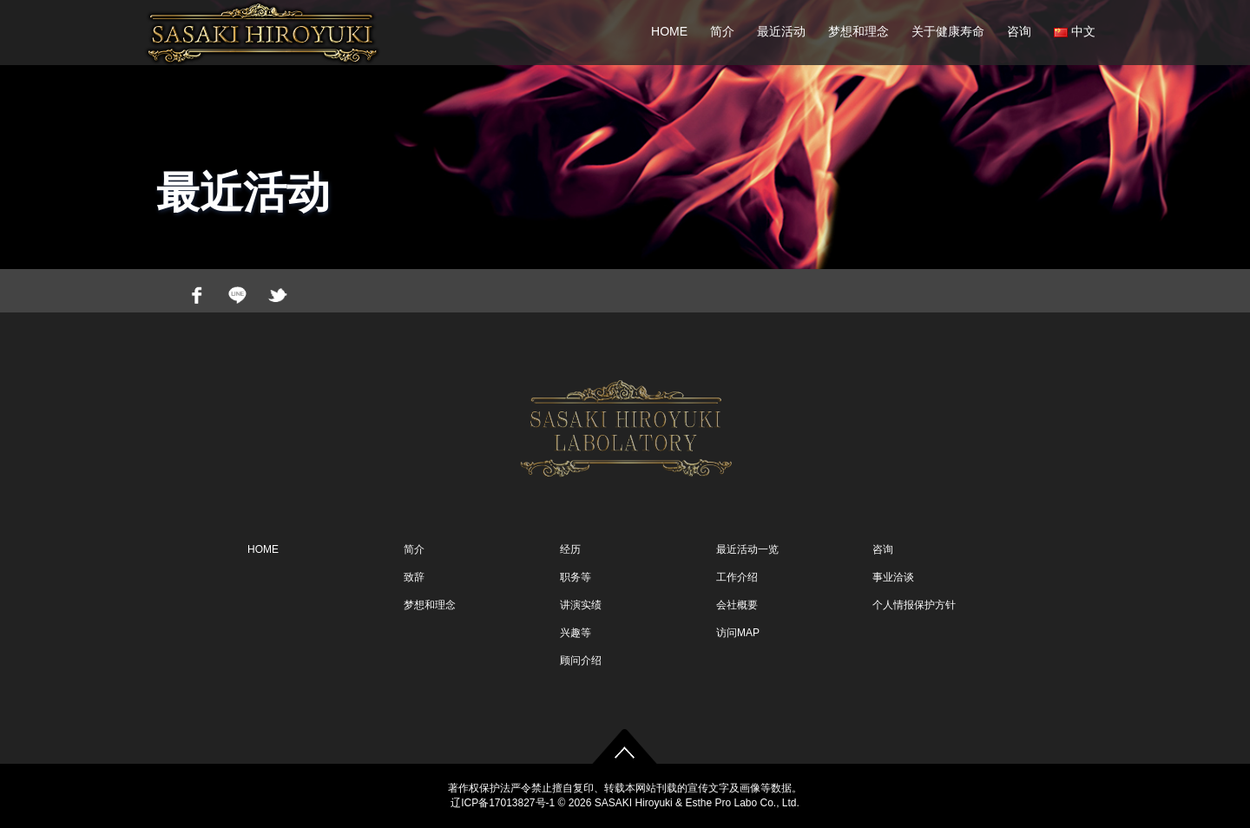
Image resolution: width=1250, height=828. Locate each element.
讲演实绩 (581, 605)
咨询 (1019, 31)
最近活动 (781, 31)
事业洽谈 (893, 577)
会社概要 (737, 605)
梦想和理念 (858, 31)
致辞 (414, 577)
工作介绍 (737, 577)
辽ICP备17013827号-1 (503, 803)
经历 (570, 549)
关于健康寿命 (947, 31)
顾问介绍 (581, 660)
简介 (722, 31)
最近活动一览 (747, 549)
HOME (669, 31)
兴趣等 (575, 633)
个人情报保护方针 (914, 605)
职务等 (575, 577)
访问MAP (738, 633)
